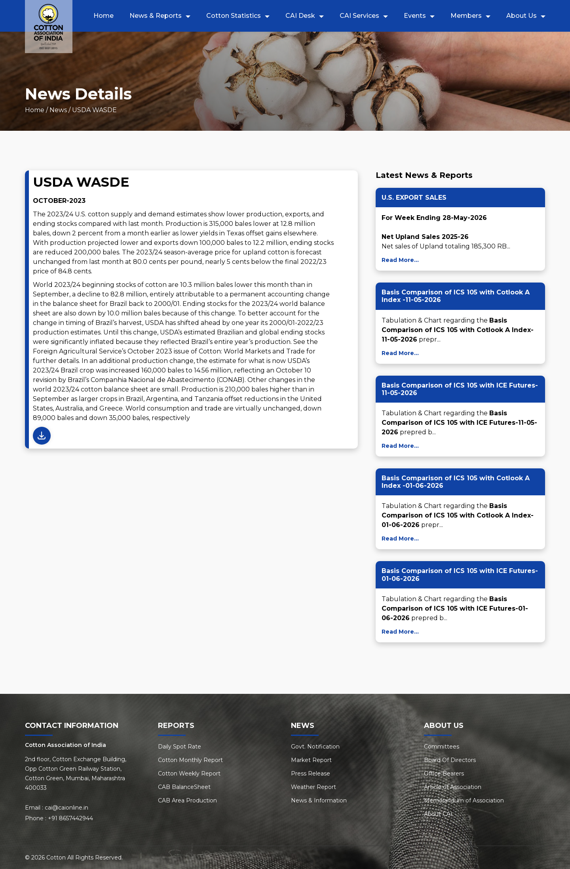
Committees (441, 746)
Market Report (311, 760)
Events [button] (415, 15)
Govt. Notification (315, 746)
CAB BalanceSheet (184, 787)
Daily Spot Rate (179, 746)
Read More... (400, 260)
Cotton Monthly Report (190, 760)
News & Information (319, 800)
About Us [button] (521, 15)
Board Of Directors (450, 760)
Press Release (310, 773)
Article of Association (452, 787)
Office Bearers (444, 773)
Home (103, 15)
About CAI (438, 813)
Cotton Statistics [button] (233, 15)
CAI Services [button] (359, 15)
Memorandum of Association (464, 800)
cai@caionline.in (66, 807)
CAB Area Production (187, 800)
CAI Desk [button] (300, 15)
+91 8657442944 (70, 818)
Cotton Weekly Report (189, 773)
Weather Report (313, 787)
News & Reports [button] (155, 15)
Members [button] (466, 15)
